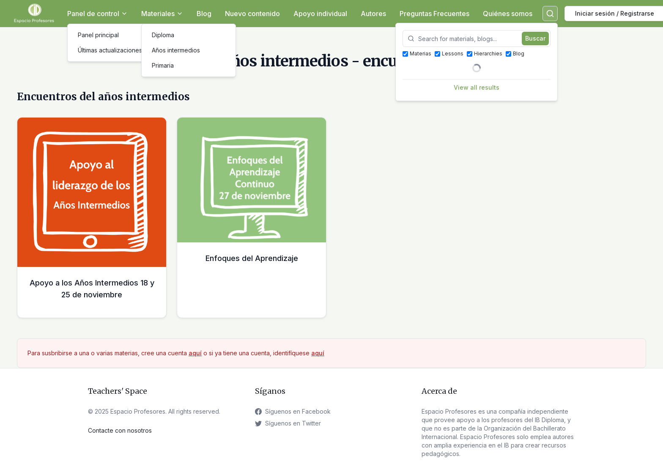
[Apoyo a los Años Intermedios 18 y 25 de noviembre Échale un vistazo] (92, 217)
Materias (417, 53)
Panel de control (97, 13)
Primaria (163, 65)
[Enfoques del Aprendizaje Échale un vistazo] (251, 217)
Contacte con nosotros (120, 430)
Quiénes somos (507, 13)
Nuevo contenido (252, 13)
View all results (476, 87)
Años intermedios (176, 50)
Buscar (535, 38)
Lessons (449, 53)
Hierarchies (484, 53)
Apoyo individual (320, 13)
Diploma (163, 34)
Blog (204, 13)
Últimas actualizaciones (110, 50)
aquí (195, 353)
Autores (373, 13)
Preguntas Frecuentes (434, 13)
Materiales (162, 13)
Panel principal (98, 34)
